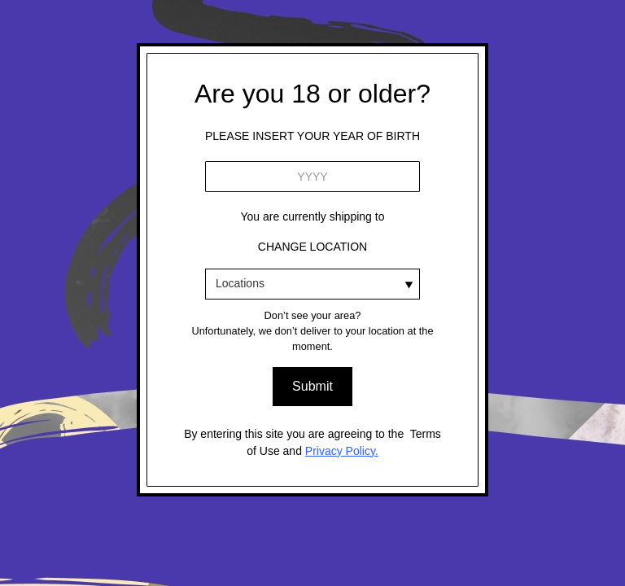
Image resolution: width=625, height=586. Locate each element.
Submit (312, 386)
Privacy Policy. (341, 450)
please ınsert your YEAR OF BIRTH (312, 135)
